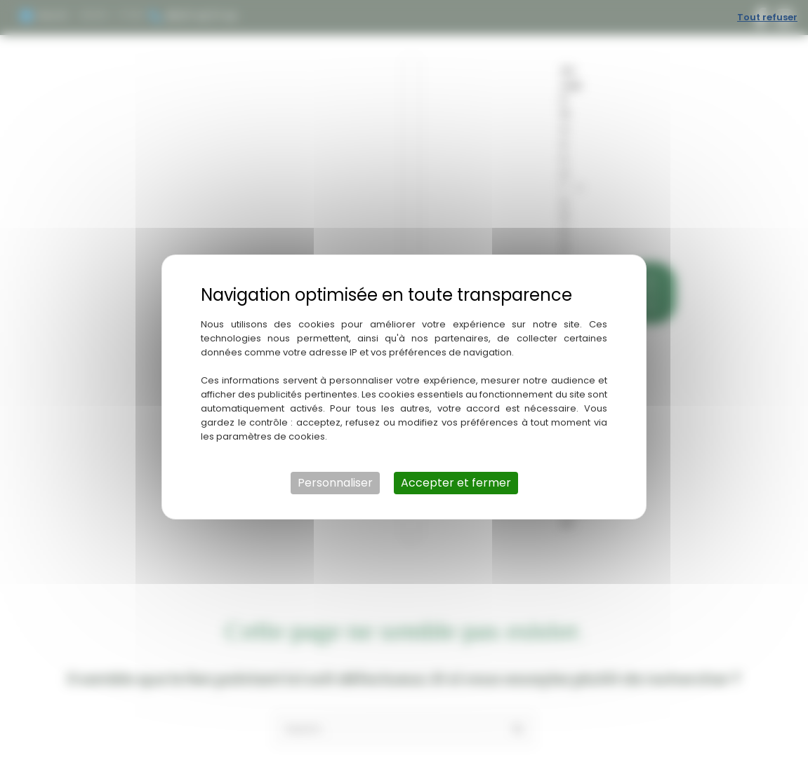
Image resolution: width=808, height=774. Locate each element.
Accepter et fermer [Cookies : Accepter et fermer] (456, 483)
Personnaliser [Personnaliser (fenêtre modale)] (335, 483)
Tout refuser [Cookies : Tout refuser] (767, 17)
